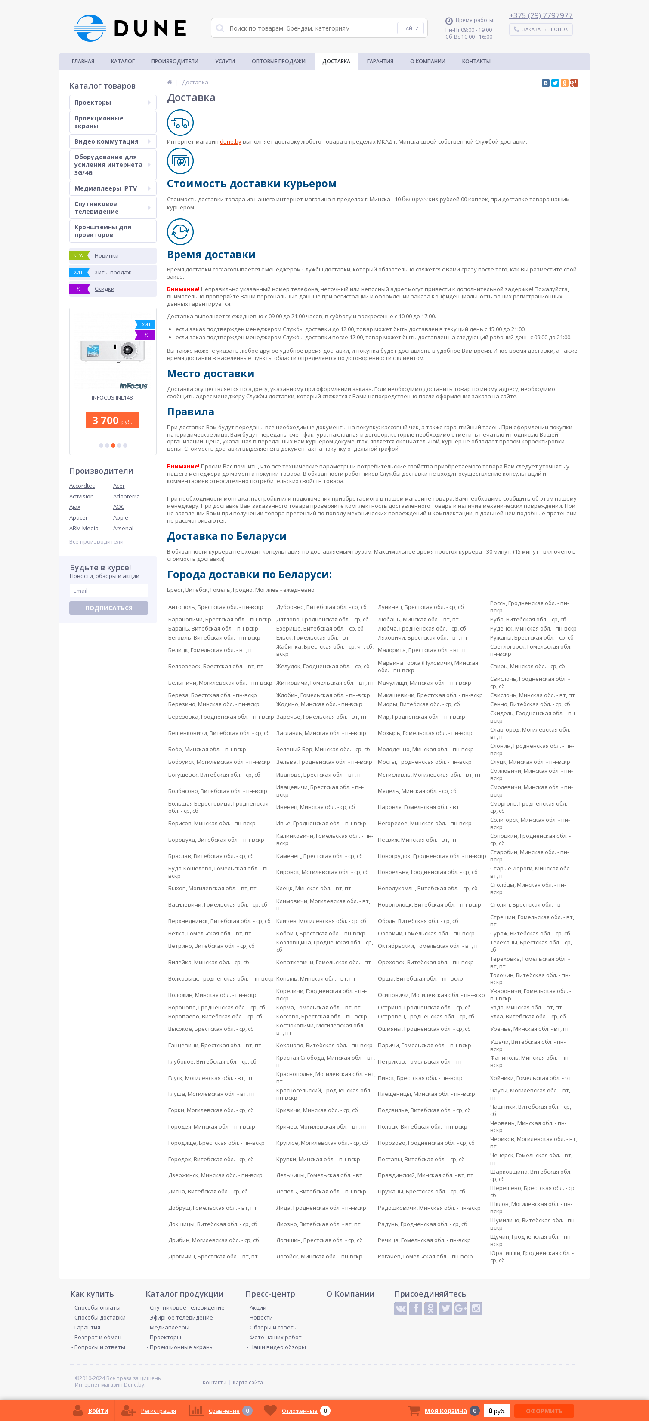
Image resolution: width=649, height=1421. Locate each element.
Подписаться (109, 608)
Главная (83, 61)
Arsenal (123, 528)
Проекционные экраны (99, 122)
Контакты (476, 61)
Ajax (74, 507)
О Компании (427, 61)
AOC (118, 507)
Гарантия (380, 61)
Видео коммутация (112, 141)
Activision (81, 496)
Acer (119, 485)
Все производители (96, 541)
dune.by (230, 141)
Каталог (123, 61)
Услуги (225, 61)
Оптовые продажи (279, 61)
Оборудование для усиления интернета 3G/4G (112, 164)
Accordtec (82, 485)
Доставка (336, 61)
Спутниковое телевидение (112, 207)
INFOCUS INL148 (113, 397)
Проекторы (112, 102)
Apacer (78, 517)
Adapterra (126, 496)
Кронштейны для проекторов (102, 231)
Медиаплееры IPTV (112, 188)
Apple (120, 517)
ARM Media (84, 528)
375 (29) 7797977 (543, 15)
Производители (174, 61)
